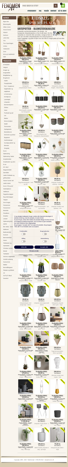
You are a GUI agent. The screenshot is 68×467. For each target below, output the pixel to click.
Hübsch (5, 32)
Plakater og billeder (8, 270)
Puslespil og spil (8, 113)
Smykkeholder (7, 159)
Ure (5, 115)
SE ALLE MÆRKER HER (9, 56)
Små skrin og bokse (9, 134)
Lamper (5, 218)
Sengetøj (6, 148)
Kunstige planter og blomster (9, 144)
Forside (23, 26)
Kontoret (5, 235)
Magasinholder (7, 170)
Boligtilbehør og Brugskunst (32, 26)
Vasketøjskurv (7, 189)
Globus (6, 107)
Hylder (6, 80)
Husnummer (6, 262)
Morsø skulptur (8, 121)
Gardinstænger (8, 140)
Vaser (5, 110)
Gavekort (5, 278)
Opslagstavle (7, 129)
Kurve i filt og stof (8, 186)
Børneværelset (7, 237)
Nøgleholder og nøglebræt (8, 90)
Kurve (5, 151)
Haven (5, 240)
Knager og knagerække (6, 71)
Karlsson (5, 35)
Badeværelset (7, 232)
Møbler (5, 264)
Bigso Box (6, 21)
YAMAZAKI (6, 49)
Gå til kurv (62, 11)
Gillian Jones (6, 27)
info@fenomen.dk (49, 460)
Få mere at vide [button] (34, 251)
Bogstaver (7, 137)
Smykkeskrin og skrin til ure (9, 163)
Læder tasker (7, 183)
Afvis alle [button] (24, 247)
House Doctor (7, 29)
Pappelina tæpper (8, 194)
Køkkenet (6, 229)
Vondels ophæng (8, 259)
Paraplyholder (8, 83)
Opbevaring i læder (8, 156)
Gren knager (6, 202)
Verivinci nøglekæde (9, 256)
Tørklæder (6, 254)
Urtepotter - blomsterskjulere (45, 26)
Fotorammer (6, 205)
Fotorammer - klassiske (7, 209)
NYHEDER (6, 64)
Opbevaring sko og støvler (8, 223)
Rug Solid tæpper (8, 197)
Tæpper (5, 199)
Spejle (6, 124)
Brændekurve (8, 132)
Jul (4, 273)
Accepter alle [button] (44, 247)
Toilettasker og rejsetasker (7, 244)
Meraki (5, 251)
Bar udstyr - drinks (8, 226)
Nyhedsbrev (32, 11)
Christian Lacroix (8, 248)
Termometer (7, 126)
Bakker (6, 118)
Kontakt (53, 11)
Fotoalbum (6, 213)
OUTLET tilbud (7, 275)
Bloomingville (7, 24)
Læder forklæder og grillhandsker (8, 177)
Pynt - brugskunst (9, 86)
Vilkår (46, 11)
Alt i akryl (5, 167)
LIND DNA (6, 38)
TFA (4, 40)
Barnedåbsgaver (8, 267)
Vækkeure (6, 191)
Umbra (5, 46)
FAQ (40, 11)
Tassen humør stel (8, 180)
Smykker (5, 216)
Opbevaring (6, 153)
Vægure (5, 67)
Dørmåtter (6, 172)
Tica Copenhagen (8, 43)
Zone (4, 51)
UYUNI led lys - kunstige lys (8, 95)
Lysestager (7, 99)
